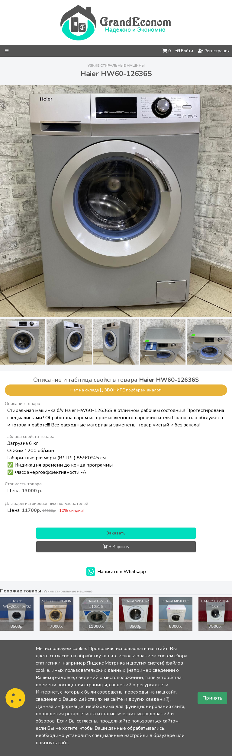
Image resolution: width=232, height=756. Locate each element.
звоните (114, 390)
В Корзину (116, 547)
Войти (184, 51)
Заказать (116, 533)
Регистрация (214, 51)
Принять (212, 698)
